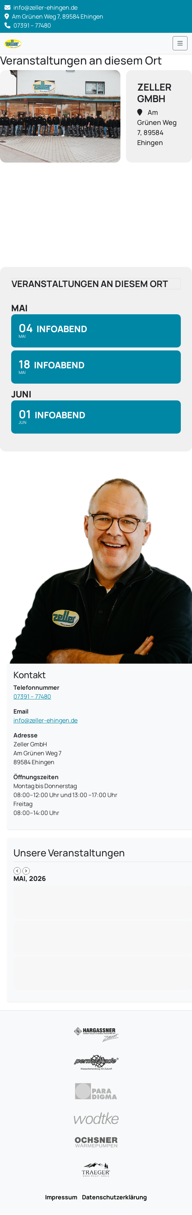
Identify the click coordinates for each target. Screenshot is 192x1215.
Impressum (61, 1197)
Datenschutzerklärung (114, 1197)
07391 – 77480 (27, 25)
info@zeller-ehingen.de (45, 720)
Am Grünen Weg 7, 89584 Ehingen (53, 16)
